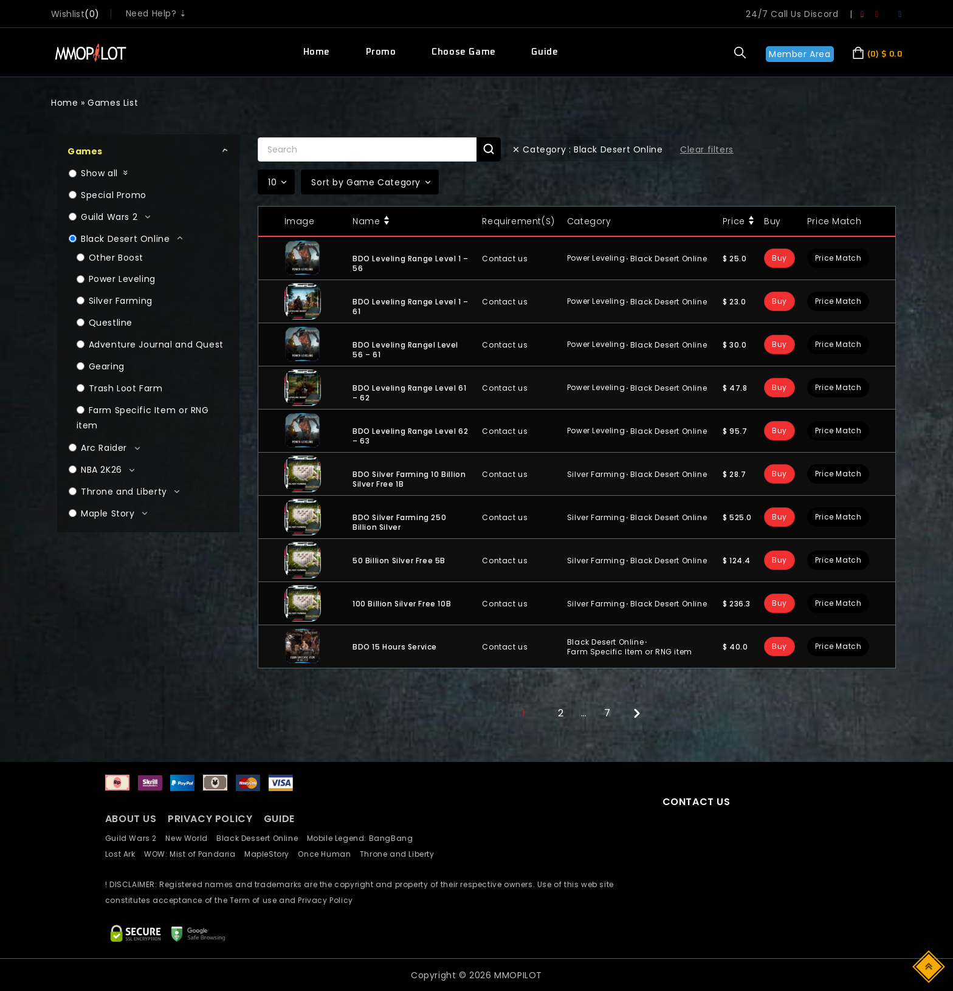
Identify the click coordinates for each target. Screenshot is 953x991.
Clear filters (707, 149)
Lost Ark (124, 854)
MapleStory (271, 854)
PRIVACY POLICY (211, 819)
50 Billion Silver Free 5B (399, 560)
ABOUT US (131, 819)
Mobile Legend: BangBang (363, 838)
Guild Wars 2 (134, 838)
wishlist (67, 14)
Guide (544, 52)
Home (316, 52)
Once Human (328, 854)
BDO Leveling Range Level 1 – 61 (411, 307)
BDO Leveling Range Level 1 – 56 (411, 263)
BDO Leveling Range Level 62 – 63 (410, 436)
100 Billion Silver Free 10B (402, 603)
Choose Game (464, 52)
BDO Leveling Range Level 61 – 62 (409, 393)
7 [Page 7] (607, 713)
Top (929, 965)
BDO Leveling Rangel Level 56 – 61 (405, 350)
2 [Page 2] (561, 713)
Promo (381, 52)
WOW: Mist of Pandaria (194, 854)
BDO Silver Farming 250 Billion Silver (399, 522)
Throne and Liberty (400, 854)
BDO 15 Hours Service (395, 647)
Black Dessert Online (261, 838)
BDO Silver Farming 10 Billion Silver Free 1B (409, 479)
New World (190, 838)
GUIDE (279, 819)
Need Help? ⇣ (156, 13)
